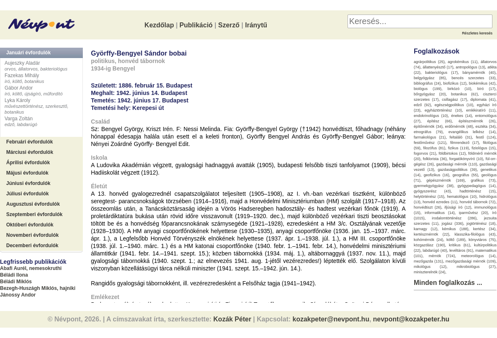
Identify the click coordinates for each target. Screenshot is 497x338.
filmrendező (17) (464, 143)
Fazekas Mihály (22, 75)
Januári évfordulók (28, 53)
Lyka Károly (17, 100)
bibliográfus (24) (427, 83)
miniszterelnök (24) (429, 272)
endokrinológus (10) (431, 116)
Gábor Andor (19, 88)
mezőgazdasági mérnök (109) (471, 261)
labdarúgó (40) (434, 250)
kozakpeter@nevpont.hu (330, 319)
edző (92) (422, 105)
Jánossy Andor (18, 295)
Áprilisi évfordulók (28, 162)
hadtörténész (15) (478, 191)
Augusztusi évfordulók (33, 204)
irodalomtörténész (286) (454, 218)
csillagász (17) (454, 99)
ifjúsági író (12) (457, 207)
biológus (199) (428, 89)
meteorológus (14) (478, 256)
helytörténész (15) (429, 197)
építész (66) (439, 121)
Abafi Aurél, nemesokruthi (31, 268)
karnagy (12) (425, 229)
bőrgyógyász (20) (430, 94)
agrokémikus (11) (463, 62)
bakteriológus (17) (441, 73)
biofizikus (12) (454, 83)
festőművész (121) (430, 143)
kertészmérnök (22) (431, 234)
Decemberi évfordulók (32, 245)
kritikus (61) (459, 245)
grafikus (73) (483, 180)
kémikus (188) (455, 229)
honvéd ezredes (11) (439, 202)
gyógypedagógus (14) (477, 186)
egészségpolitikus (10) (453, 105)
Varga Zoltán (19, 119)
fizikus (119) (458, 148)
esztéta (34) (485, 126)
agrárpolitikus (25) (429, 62)
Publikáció (195, 25)
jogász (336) (452, 223)
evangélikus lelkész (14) (472, 132)
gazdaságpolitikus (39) (457, 170)
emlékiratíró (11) (481, 110)
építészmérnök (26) (476, 121)
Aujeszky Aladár (22, 63)
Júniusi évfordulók (28, 183)
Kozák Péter (232, 319)
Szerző (229, 25)
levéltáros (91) (461, 250)
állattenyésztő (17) (438, 67)
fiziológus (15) (484, 148)
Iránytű (256, 25)
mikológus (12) (430, 267)
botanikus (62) (464, 94)
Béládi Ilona (14, 275)
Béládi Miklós (16, 282)
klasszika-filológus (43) (474, 234)
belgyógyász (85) (430, 78)
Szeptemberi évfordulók (34, 214)
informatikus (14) (439, 213)
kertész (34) (484, 229)
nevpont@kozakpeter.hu (411, 319)
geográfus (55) (465, 175)
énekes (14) (461, 116)
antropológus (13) (470, 67)
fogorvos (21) (425, 153)
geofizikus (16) (436, 175)
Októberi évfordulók (29, 225)
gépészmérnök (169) (446, 180)
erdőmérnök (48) (459, 126)
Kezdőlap (159, 25)
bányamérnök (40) (479, 73)
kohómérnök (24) (428, 240)
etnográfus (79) (428, 132)
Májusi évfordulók (27, 173)
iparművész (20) (473, 213)
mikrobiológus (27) (476, 267)
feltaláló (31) (460, 137)
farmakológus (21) (430, 137)
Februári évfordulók (29, 142)
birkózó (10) (459, 89)
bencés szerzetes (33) (473, 78)
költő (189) (456, 240)
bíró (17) (487, 89)
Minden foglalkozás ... (448, 282)
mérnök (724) (442, 256)
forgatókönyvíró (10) (466, 159)
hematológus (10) (462, 197)
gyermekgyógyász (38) (434, 186)
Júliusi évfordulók (27, 194)
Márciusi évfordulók (29, 152)
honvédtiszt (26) (428, 207)
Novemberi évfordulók (32, 235)
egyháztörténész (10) (443, 110)
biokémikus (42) (482, 83)
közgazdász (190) (429, 245)
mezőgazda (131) (428, 261)
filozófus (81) (434, 148)
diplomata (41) (483, 99)
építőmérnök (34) (428, 126)
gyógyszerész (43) (432, 191)
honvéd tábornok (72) (478, 202)
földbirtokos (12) (452, 153)
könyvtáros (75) (481, 240)
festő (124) (486, 137)
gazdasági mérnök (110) (456, 164)
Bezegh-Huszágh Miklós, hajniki (37, 288)
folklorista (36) (435, 159)
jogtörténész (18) (480, 223)
